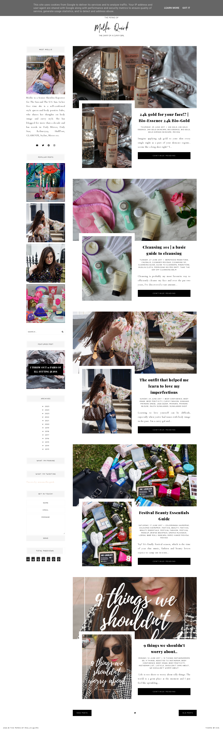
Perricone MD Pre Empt (166, 267)
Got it (186, 8)
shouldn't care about (177, 666)
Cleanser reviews (161, 262)
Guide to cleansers (166, 265)
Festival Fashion (169, 530)
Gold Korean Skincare (160, 132)
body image (162, 663)
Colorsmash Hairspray (177, 525)
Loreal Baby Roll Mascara (152, 535)
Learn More (171, 8)
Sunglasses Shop (178, 406)
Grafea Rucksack (178, 533)
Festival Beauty (170, 528)
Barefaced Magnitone (176, 260)
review (176, 132)
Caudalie (146, 262)
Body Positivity (154, 401)
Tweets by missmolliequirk (40, 482)
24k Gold (172, 127)
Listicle (160, 666)
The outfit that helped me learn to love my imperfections (164, 386)
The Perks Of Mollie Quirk (24, 728)
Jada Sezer (162, 404)
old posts (188, 713)
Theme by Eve (212, 728)
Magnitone (184, 265)
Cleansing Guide (146, 265)
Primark (173, 404)
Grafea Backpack (159, 533)
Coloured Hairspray (150, 528)
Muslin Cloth (145, 267)
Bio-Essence (174, 130)
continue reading (164, 156)
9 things (150, 661)
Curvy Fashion (171, 401)
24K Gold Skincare (156, 130)
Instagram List (147, 666)
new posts (82, 713)
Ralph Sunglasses (159, 406)
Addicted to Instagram (168, 661)
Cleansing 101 (179, 262)
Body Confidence (173, 399)
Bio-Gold (185, 130)
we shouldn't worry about (164, 668)
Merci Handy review (178, 535)
